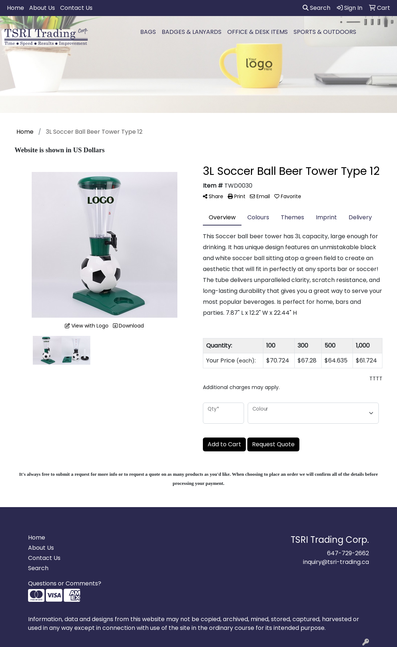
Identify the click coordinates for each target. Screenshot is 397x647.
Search (316, 8)
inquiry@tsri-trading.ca (336, 562)
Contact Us (76, 8)
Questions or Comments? (64, 583)
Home (15, 8)
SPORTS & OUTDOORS (325, 32)
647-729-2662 (348, 553)
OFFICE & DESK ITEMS (257, 32)
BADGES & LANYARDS (191, 32)
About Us (42, 8)
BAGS (148, 32)
